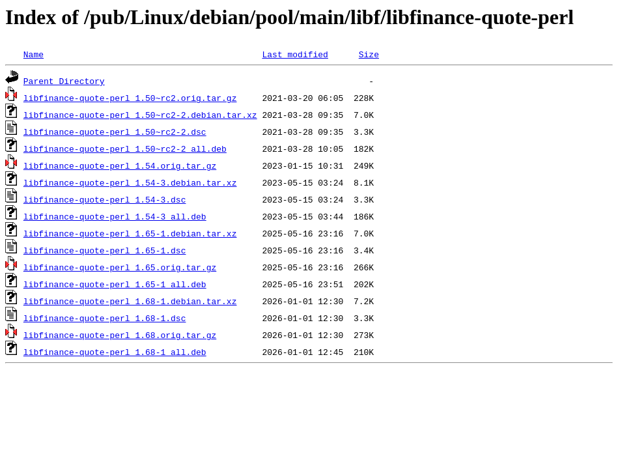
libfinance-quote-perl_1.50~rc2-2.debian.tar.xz (140, 115)
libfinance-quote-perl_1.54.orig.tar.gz (119, 165)
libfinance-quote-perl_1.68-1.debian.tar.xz (130, 301)
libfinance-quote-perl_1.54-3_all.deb (114, 216)
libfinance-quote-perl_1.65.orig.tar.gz (119, 267)
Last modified (295, 54)
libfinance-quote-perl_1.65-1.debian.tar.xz (130, 233)
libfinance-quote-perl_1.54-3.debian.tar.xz (130, 182)
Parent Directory (64, 81)
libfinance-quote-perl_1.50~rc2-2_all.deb (125, 148)
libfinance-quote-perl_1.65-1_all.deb (114, 284)
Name (33, 54)
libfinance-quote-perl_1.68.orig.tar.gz (119, 335)
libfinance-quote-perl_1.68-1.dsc (104, 318)
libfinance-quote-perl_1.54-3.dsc (104, 199)
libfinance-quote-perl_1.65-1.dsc (104, 250)
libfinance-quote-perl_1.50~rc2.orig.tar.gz (130, 98)
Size (369, 54)
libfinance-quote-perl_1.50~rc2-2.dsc (114, 131)
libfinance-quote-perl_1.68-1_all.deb (114, 352)
